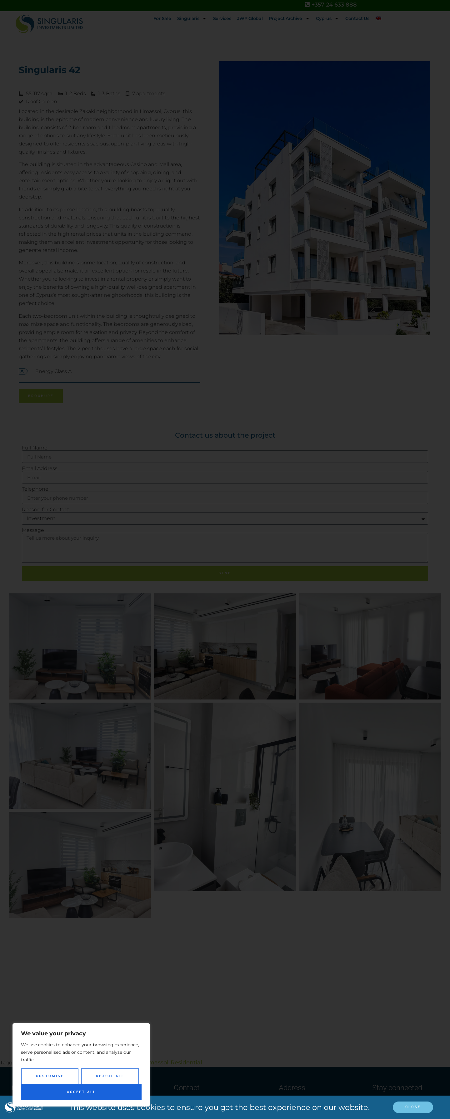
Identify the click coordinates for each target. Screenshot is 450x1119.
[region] (81, 1065)
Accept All (81, 1092)
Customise (50, 1076)
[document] (225, 559)
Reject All (110, 1076)
